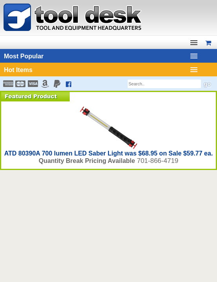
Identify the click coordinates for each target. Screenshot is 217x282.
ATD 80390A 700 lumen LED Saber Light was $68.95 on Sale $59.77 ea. (108, 153)
